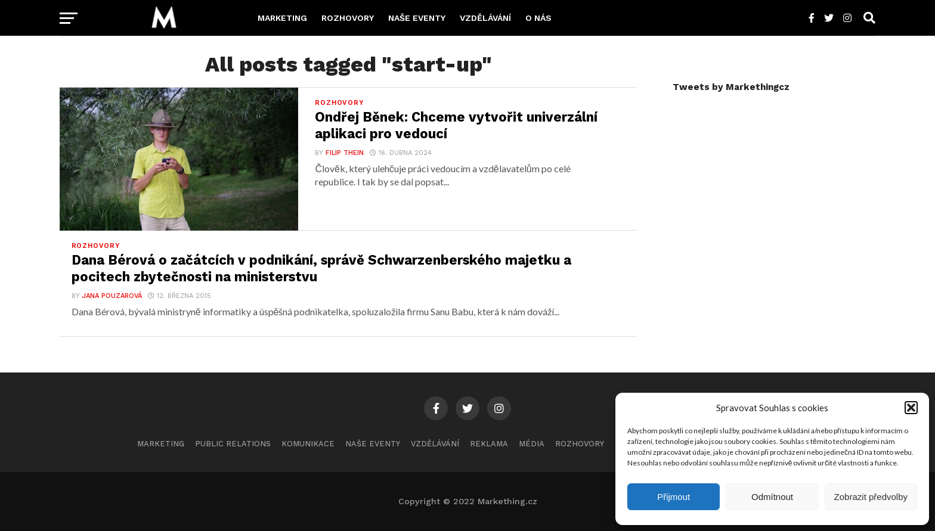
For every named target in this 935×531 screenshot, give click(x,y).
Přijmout (673, 497)
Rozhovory (347, 18)
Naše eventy (416, 18)
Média (531, 443)
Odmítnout (772, 497)
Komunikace (308, 443)
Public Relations (233, 443)
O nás (538, 18)
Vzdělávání (485, 18)
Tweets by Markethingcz (731, 87)
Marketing (282, 18)
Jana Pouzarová (112, 296)
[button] (911, 408)
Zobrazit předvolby (871, 497)
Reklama (489, 443)
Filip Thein (345, 153)
